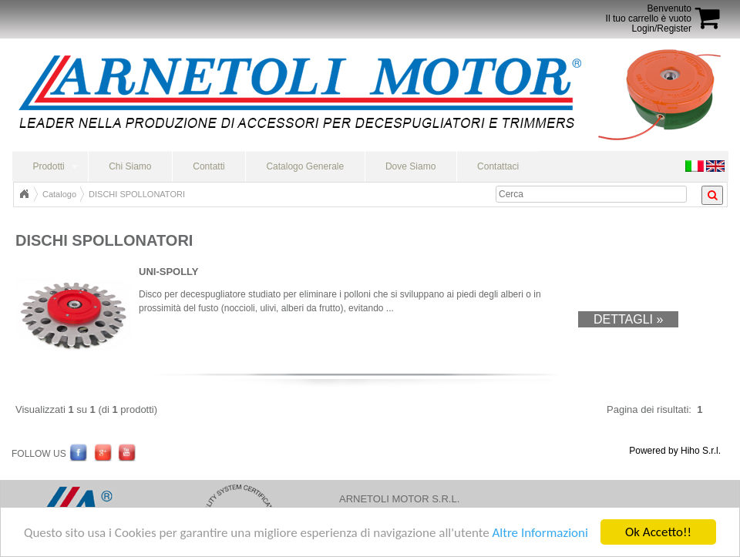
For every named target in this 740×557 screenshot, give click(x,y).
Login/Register (661, 28)
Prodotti (48, 166)
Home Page (24, 194)
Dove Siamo (410, 166)
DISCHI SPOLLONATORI (137, 194)
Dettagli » (628, 319)
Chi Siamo (130, 166)
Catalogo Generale (305, 166)
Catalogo (59, 194)
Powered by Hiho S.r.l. (675, 450)
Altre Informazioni (539, 533)
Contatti (208, 166)
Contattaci (498, 166)
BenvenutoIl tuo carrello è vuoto (648, 13)
